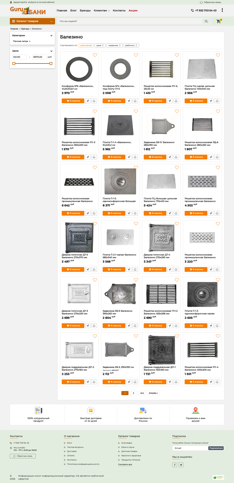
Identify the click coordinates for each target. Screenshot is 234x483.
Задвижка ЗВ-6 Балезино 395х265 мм (120, 314)
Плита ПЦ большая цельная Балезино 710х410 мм (161, 201)
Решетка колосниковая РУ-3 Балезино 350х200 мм (79, 145)
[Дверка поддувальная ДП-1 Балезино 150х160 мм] (161, 350)
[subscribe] (198, 448)
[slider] (14, 63)
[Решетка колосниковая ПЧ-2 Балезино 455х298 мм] (161, 294)
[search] (134, 21)
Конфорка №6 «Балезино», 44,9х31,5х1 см (79, 89)
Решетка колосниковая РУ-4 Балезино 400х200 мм (202, 370)
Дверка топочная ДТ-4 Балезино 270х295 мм (161, 257)
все (142, 393)
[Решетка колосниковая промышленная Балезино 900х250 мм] (79, 181)
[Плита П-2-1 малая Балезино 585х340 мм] (120, 237)
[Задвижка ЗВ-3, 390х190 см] (120, 350)
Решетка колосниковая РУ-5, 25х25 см (161, 89)
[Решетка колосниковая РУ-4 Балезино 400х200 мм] (202, 350)
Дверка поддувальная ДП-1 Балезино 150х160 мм (161, 370)
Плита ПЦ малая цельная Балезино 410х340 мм (202, 89)
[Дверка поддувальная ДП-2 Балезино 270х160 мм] (79, 350)
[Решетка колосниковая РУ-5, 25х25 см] (161, 69)
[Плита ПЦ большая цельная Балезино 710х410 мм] (161, 181)
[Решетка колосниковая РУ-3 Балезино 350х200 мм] (79, 125)
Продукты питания (130, 460)
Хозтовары (126, 443)
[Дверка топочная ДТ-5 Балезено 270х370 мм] (79, 237)
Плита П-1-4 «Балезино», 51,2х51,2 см (120, 145)
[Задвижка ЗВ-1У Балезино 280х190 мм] (161, 125)
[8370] (39, 57)
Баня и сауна (127, 447)
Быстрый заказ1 (88, 100)
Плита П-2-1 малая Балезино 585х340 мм (120, 257)
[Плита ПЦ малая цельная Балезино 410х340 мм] (202, 69)
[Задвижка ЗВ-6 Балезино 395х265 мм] (120, 294)
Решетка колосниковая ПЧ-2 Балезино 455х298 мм (161, 314)
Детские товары (129, 451)
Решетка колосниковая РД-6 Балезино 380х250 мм (202, 145)
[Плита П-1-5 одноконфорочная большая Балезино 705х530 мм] (120, 181)
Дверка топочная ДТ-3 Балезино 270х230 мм (79, 314)
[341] (19, 57)
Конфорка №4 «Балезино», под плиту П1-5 (120, 89)
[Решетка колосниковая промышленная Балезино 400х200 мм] (202, 237)
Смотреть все (125, 464)
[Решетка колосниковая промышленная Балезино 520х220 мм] (202, 181)
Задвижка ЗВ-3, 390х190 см (120, 368)
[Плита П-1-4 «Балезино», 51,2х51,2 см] (120, 125)
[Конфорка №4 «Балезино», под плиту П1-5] (120, 69)
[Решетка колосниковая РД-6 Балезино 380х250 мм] (202, 125)
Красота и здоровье (131, 455)
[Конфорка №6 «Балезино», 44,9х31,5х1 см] (79, 69)
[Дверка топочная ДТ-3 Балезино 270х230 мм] (79, 294)
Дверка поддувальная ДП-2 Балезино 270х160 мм (79, 370)
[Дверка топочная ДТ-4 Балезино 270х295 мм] (161, 237)
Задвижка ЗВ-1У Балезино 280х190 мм (161, 145)
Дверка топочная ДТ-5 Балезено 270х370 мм (79, 257)
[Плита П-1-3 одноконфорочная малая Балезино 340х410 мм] (202, 294)
